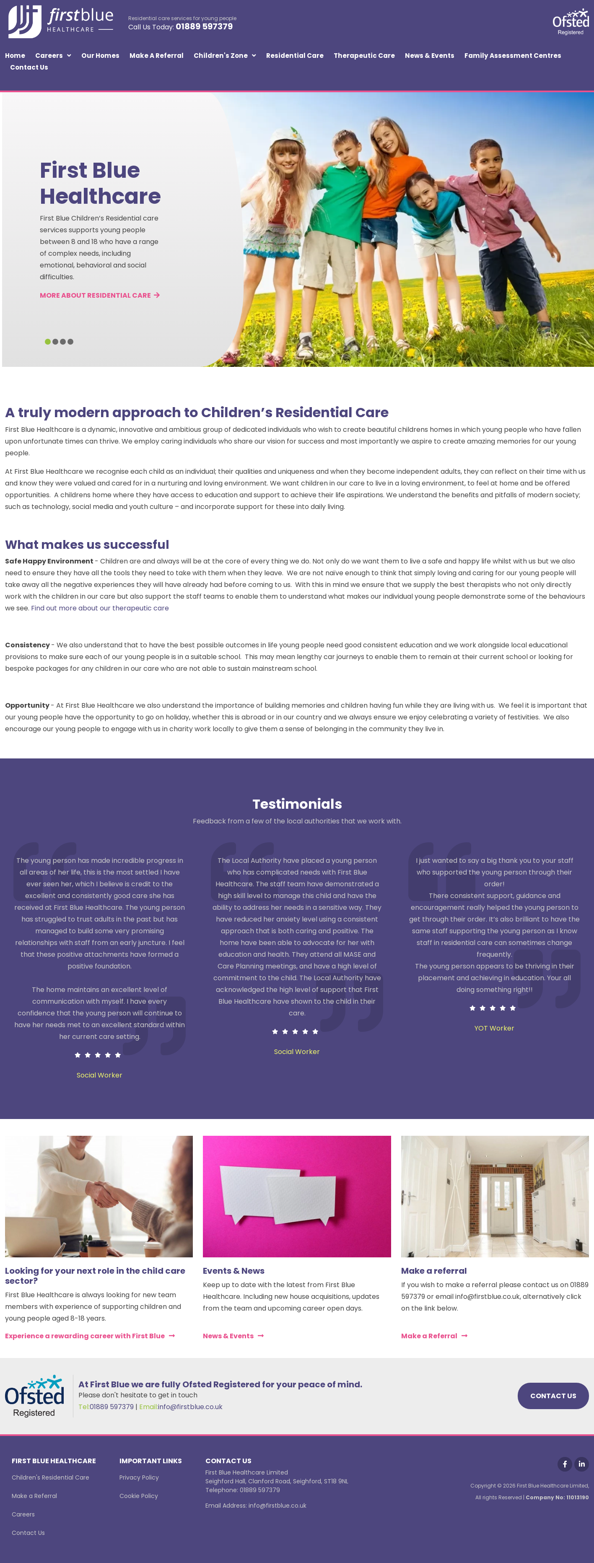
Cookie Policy (138, 1496)
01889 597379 (204, 26)
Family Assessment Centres (512, 55)
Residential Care (295, 55)
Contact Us (29, 67)
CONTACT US (553, 1396)
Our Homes (100, 55)
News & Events (429, 55)
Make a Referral (157, 55)
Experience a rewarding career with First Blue (85, 1336)
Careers (49, 55)
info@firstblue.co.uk (190, 1407)
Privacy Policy (139, 1477)
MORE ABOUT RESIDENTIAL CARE (100, 295)
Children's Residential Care (50, 1477)
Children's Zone (221, 55)
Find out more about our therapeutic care (100, 608)
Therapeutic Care (364, 55)
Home (15, 55)
